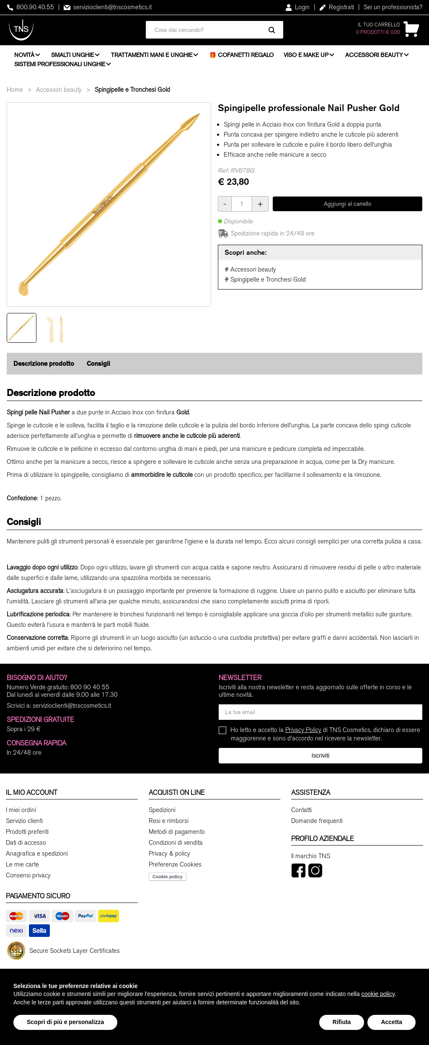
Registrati (336, 7)
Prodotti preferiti (27, 835)
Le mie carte (22, 868)
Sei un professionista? (393, 7)
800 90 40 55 (89, 691)
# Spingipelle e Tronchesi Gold (265, 283)
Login (297, 7)
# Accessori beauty (250, 273)
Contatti (301, 813)
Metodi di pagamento (177, 835)
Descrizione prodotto (43, 367)
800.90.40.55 (30, 7)
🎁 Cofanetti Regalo (244, 56)
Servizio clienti (24, 824)
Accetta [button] (391, 1022)
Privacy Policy (303, 734)
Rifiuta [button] (342, 1022)
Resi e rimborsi (169, 824)
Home (15, 93)
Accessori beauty (378, 56)
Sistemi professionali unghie (59, 65)
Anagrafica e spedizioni (37, 857)
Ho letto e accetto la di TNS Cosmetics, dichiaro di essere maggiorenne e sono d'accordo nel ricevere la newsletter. (325, 738)
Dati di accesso (26, 846)
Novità (24, 56)
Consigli (98, 367)
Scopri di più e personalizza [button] (65, 1022)
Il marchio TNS (310, 860)
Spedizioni (162, 813)
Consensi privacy (28, 879)
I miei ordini (21, 813)
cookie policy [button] (378, 994)
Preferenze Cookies (175, 868)
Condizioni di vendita (176, 846)
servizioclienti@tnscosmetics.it (108, 7)
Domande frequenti (317, 824)
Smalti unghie (73, 56)
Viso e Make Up (308, 56)
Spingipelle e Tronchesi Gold (132, 93)
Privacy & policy (169, 857)
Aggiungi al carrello (347, 207)
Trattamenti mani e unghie (153, 56)
